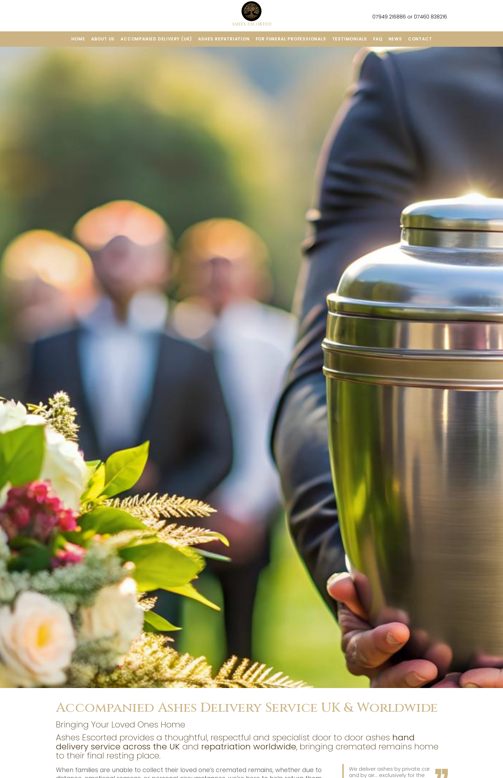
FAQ (377, 39)
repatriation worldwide (248, 746)
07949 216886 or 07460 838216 (405, 16)
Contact (420, 39)
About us (103, 39)
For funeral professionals (291, 39)
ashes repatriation (223, 39)
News (395, 39)
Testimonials (349, 39)
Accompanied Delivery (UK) (156, 39)
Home (78, 39)
